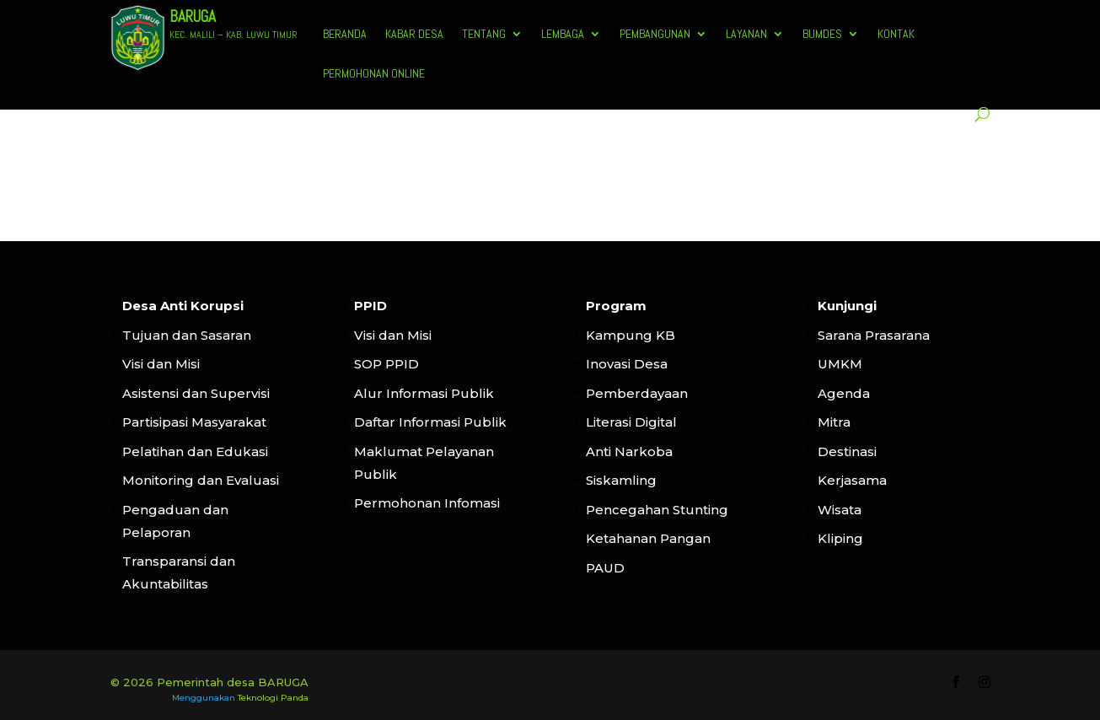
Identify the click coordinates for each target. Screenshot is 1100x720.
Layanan (746, 34)
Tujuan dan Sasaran (186, 335)
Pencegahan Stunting (657, 510)
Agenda (844, 393)
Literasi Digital (631, 422)
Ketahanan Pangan (648, 538)
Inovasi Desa (627, 364)
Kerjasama (852, 480)
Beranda (345, 34)
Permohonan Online (374, 74)
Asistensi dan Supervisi (196, 393)
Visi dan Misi (161, 364)
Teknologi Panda (273, 697)
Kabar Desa (414, 34)
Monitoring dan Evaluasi (200, 480)
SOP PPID (386, 364)
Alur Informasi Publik (424, 393)
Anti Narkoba (629, 451)
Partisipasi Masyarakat (194, 422)
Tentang (484, 34)
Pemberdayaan (637, 393)
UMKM (840, 364)
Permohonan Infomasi (427, 503)
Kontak (896, 34)
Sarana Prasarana (874, 335)
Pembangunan (655, 34)
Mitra (834, 422)
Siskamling (621, 480)
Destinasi (847, 451)
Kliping (840, 538)
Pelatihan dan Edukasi (195, 451)
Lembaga (562, 34)
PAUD (605, 568)
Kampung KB (630, 335)
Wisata (839, 510)
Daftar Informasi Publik (430, 422)
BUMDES (822, 34)
